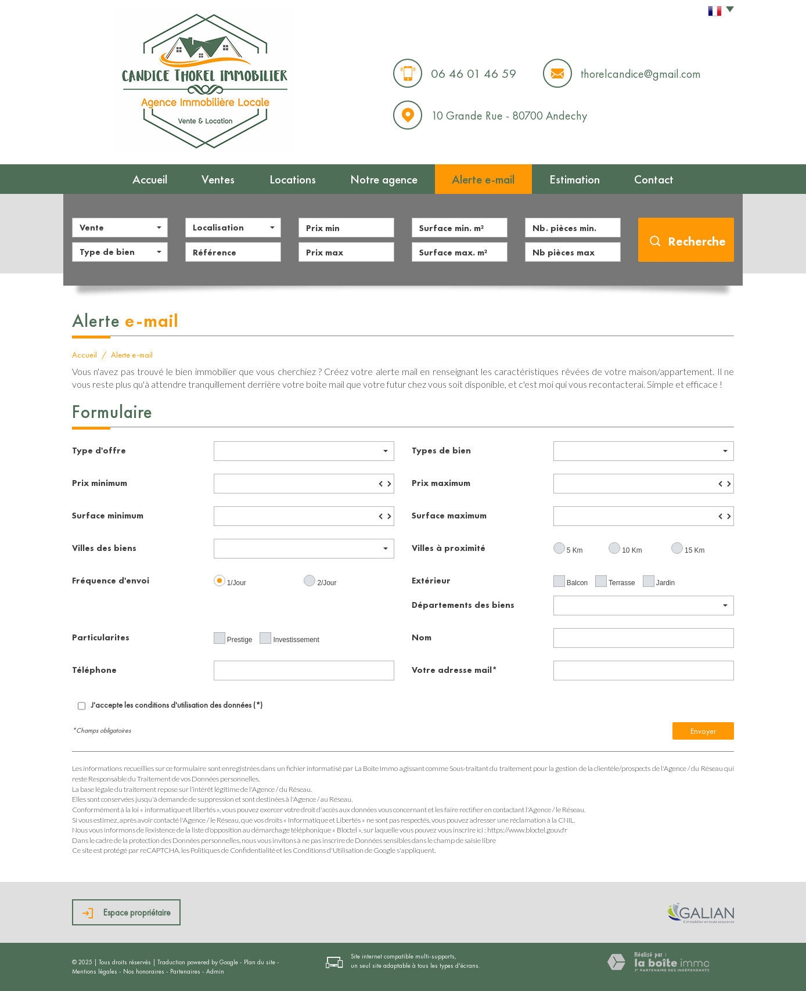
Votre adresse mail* (454, 669)
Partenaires (185, 971)
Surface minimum (107, 515)
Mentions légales (94, 971)
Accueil (149, 179)
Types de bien (441, 450)
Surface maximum (449, 515)
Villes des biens (104, 547)
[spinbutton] (304, 483)
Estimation (574, 179)
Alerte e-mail (483, 179)
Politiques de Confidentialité (232, 850)
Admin (215, 971)
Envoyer (703, 731)
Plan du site (259, 962)
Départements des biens (463, 604)
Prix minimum (99, 482)
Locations (292, 179)
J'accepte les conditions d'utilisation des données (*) (176, 705)
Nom (421, 637)
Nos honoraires (143, 971)
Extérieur (431, 580)
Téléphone (94, 669)
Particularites (100, 637)
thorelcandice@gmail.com (641, 73)
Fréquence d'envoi (110, 580)
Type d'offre (99, 450)
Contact (654, 179)
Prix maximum (441, 482)
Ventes (218, 179)
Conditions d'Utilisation (328, 850)
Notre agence (384, 179)
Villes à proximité (448, 547)
